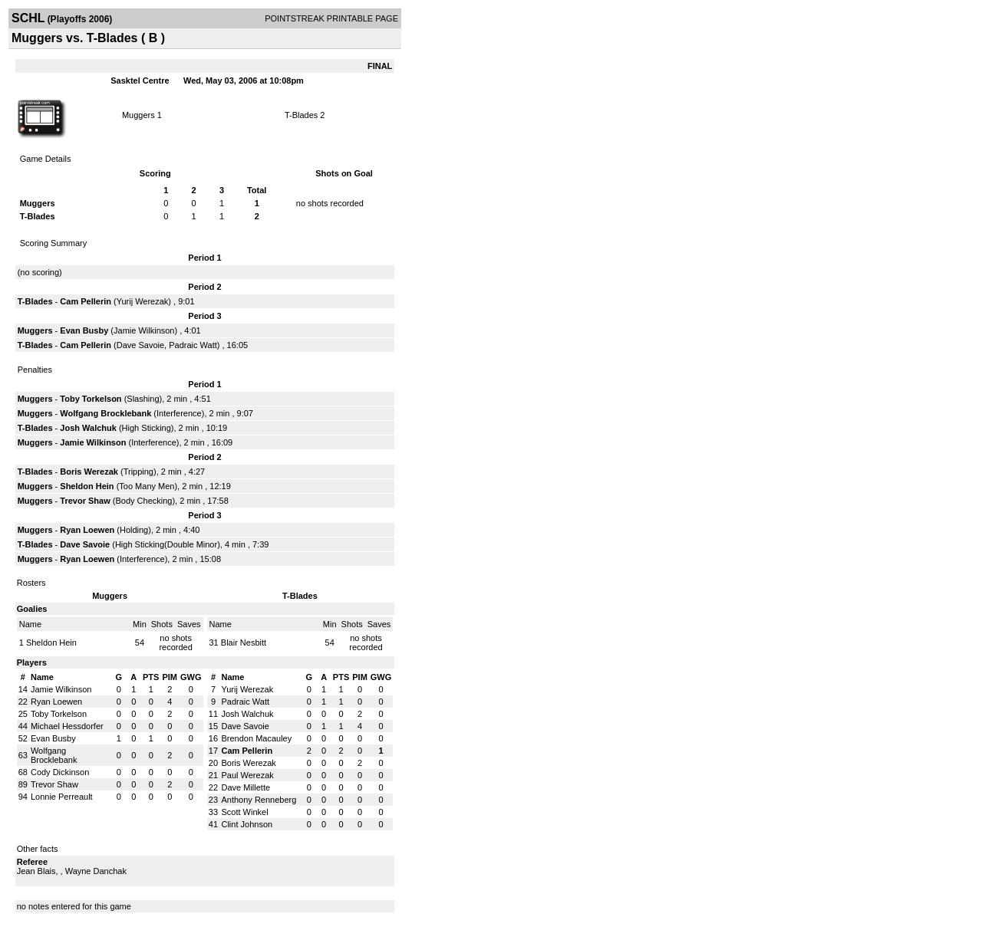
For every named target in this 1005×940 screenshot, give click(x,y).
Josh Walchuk (88, 427)
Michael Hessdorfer (67, 726)
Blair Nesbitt (243, 642)
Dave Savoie (140, 345)
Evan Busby (84, 330)
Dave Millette (245, 787)
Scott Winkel (244, 812)
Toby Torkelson (90, 398)
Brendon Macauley (256, 738)
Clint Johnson (246, 824)
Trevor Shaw (85, 500)
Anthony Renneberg (258, 799)
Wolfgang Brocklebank (105, 413)
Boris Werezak (89, 471)
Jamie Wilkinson (144, 330)
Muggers (138, 115)
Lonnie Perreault (62, 796)
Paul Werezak (247, 775)
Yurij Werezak (143, 301)
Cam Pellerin (85, 301)
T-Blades (301, 115)
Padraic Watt (193, 345)
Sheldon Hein (87, 486)
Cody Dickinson (60, 772)
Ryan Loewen (87, 529)
